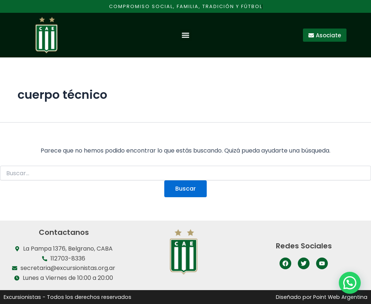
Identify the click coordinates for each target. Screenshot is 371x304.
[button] (186, 35)
